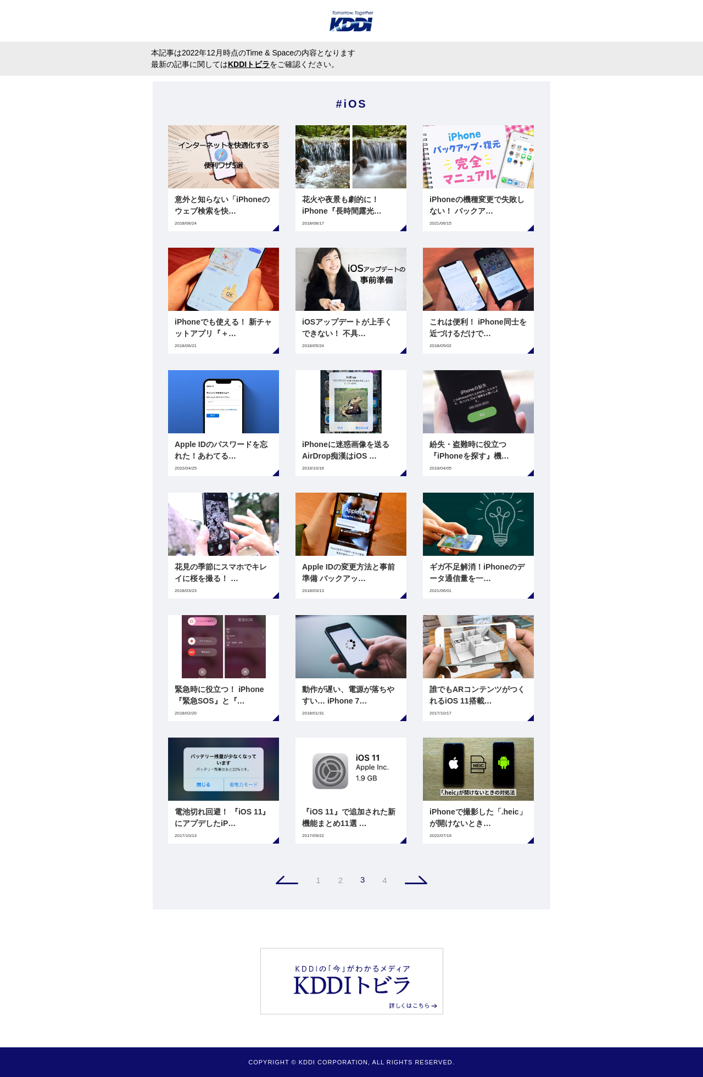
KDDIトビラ (249, 64)
